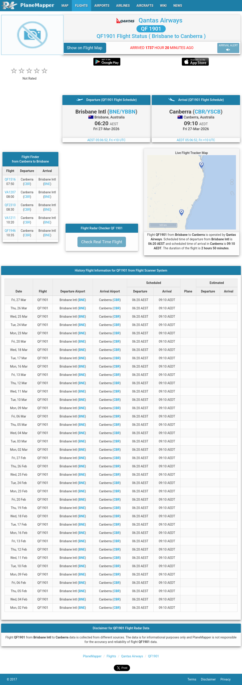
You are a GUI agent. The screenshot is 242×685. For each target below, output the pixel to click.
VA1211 (10, 218)
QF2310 (10, 205)
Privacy (227, 679)
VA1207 (10, 192)
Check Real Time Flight (101, 241)
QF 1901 (151, 29)
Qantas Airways (160, 20)
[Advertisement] (151, 80)
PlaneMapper (92, 656)
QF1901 (153, 656)
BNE (47, 184)
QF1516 (10, 179)
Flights (111, 656)
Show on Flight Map (84, 47)
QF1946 (10, 230)
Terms (194, 679)
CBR (27, 184)
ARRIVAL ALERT (228, 48)
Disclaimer (210, 679)
